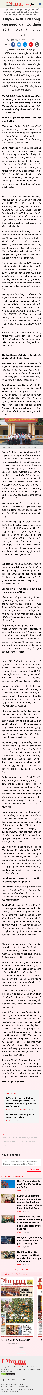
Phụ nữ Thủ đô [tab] (7, 1274)
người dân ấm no (11, 1142)
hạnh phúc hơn (28, 1142)
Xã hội (19, 1190)
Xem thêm (21, 1352)
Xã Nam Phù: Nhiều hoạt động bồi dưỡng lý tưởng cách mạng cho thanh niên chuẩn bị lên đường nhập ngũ (29, 1222)
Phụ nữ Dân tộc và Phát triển (16, 1109)
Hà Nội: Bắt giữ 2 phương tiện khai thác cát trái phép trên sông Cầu (29, 1240)
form (31, 4)
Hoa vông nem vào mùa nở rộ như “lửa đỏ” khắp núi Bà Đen (29, 1184)
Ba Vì (6, 1146)
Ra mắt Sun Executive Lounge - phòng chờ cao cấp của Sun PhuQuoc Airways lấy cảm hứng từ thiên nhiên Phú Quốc (29, 1202)
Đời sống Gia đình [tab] (22, 1274)
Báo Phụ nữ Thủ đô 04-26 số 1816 (21, 1340)
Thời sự (8, 1120)
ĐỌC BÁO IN (21, 1270)
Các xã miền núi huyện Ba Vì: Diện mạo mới (20, 1138)
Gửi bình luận (34, 1169)
